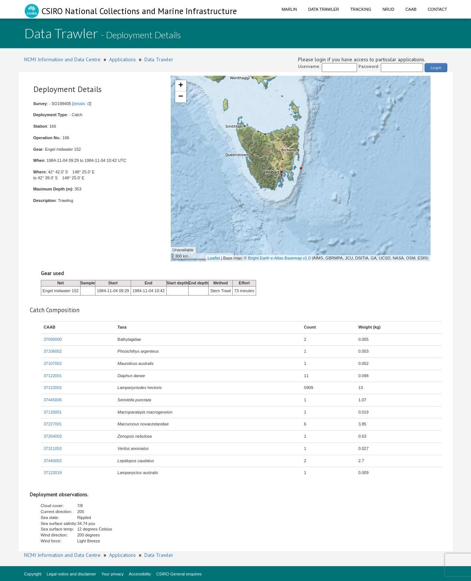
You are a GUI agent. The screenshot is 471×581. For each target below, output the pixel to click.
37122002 (53, 387)
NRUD (388, 9)
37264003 (53, 436)
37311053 (53, 448)
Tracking (361, 9)
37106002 (53, 351)
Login (436, 67)
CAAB (410, 9)
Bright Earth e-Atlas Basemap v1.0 (279, 258)
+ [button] (180, 85)
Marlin (289, 9)
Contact (437, 9)
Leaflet (213, 258)
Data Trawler (323, 9)
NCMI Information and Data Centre (62, 59)
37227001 (53, 424)
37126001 (53, 412)
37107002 (53, 363)
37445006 (53, 400)
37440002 (53, 460)
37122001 (53, 375)
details (79, 103)
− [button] (180, 96)
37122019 (53, 472)
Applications (122, 59)
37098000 (53, 339)
